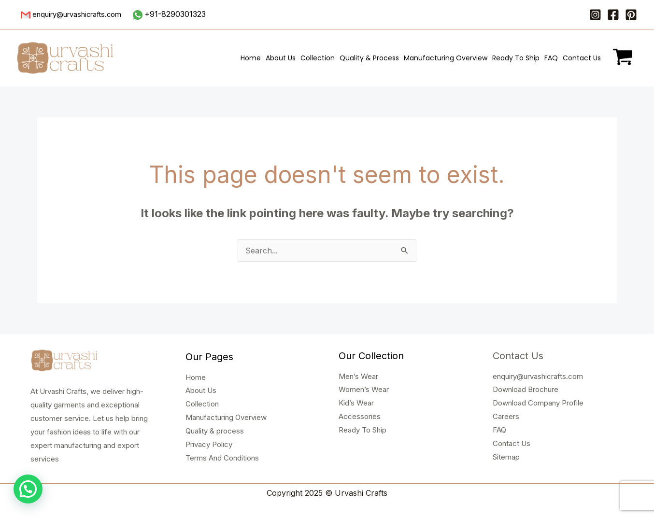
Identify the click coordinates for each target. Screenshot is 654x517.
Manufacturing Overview (445, 58)
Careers (506, 416)
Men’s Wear (358, 376)
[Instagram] (595, 15)
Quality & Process (369, 58)
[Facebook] (613, 15)
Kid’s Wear (356, 402)
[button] (28, 489)
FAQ (551, 58)
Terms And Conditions (222, 457)
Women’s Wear (364, 389)
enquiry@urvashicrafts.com (538, 376)
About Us (281, 58)
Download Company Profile (538, 402)
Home (251, 58)
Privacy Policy (208, 444)
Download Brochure (525, 389)
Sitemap (506, 456)
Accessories (360, 416)
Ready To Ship (516, 58)
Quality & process (214, 430)
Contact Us (582, 58)
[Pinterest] (631, 15)
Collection (317, 58)
